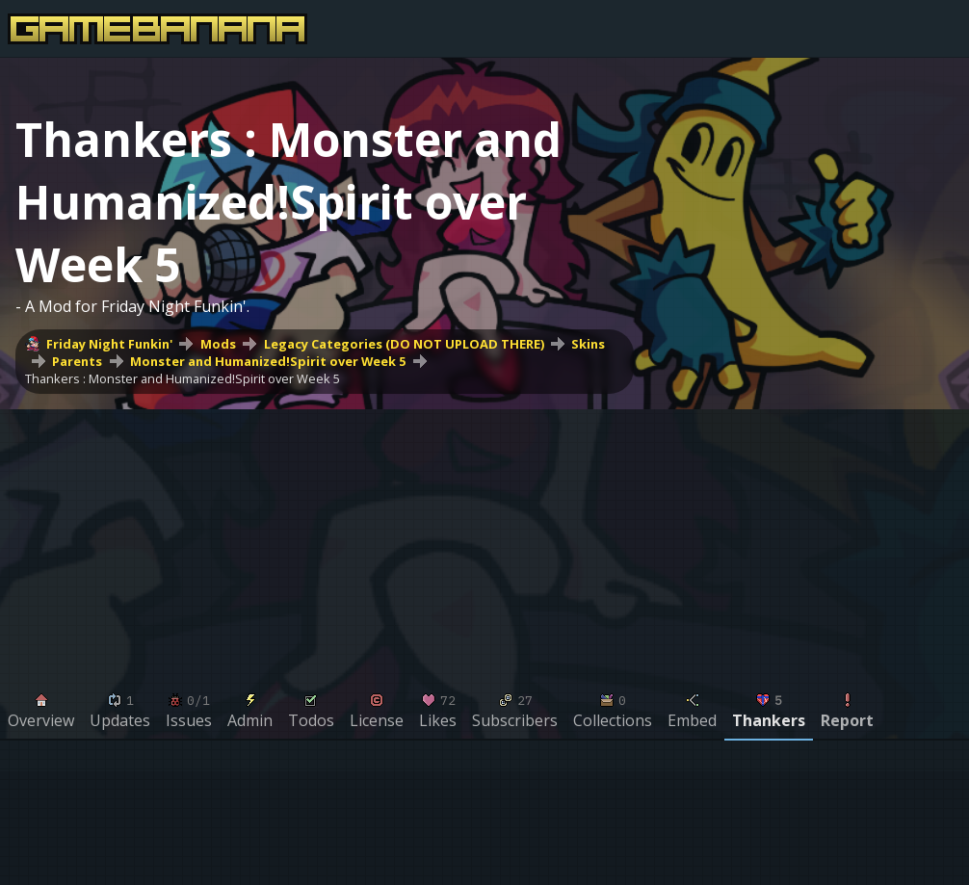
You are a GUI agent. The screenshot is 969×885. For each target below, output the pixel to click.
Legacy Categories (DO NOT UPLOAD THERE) (404, 343)
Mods (218, 343)
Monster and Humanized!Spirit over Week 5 (268, 361)
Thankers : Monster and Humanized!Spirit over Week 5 (182, 378)
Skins (588, 343)
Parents (77, 361)
